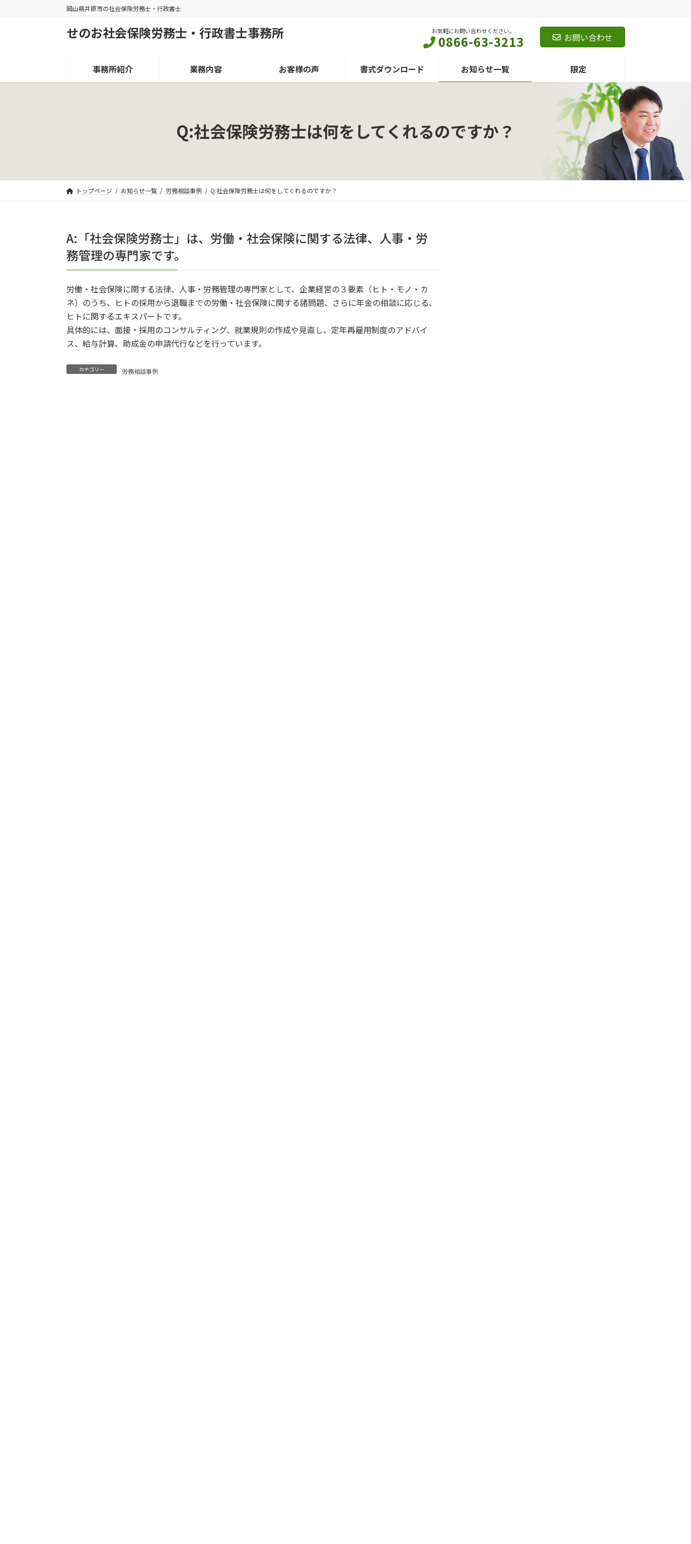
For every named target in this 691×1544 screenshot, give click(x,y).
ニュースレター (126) (511, 379)
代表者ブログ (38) (505, 454)
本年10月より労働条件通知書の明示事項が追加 (547, 580)
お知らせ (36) (498, 330)
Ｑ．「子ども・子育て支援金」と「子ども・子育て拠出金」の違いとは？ (542, 900)
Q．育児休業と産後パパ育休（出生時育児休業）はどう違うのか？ (545, 991)
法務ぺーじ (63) (509, 429)
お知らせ (537, 562)
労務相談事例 (140, 371)
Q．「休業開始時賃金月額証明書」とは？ (545, 946)
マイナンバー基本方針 (174, 1340)
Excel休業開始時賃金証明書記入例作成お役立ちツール (544, 746)
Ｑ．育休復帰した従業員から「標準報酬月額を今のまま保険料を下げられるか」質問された (546, 689)
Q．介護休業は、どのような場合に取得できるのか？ (545, 1043)
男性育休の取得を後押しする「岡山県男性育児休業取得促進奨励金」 (546, 849)
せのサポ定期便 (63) (516, 404)
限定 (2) (489, 504)
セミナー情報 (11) (505, 354)
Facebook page (537, 1413)
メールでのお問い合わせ (489, 1258)
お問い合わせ (582, 37)
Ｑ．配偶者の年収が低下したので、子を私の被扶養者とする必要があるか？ (546, 632)
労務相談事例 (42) (505, 479)
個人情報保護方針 (100, 1340)
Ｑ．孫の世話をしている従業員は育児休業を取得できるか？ (546, 797)
